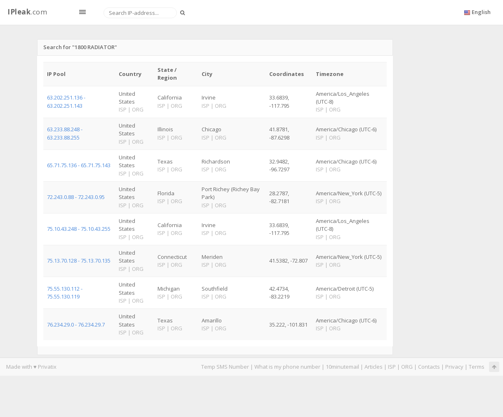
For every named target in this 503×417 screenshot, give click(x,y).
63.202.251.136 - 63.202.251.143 (66, 101)
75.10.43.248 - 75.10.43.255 (78, 228)
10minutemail (342, 366)
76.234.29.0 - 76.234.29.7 (76, 324)
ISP (392, 366)
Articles (373, 366)
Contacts (429, 366)
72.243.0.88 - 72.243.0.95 (76, 197)
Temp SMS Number (225, 366)
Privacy (454, 366)
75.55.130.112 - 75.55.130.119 (64, 292)
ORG (407, 366)
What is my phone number (287, 366)
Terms (476, 366)
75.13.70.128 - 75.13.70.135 (78, 260)
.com (27, 12)
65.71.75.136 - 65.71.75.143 (78, 165)
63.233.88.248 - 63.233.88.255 (64, 133)
